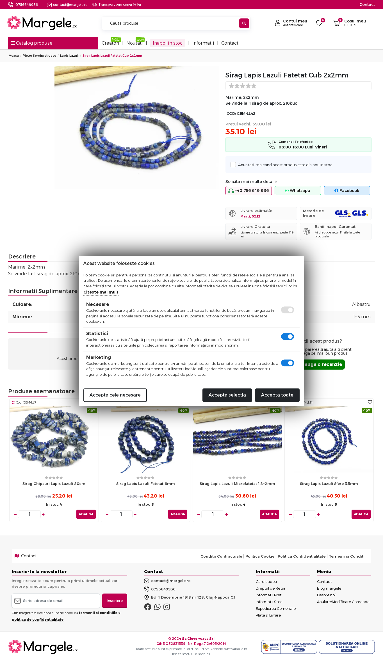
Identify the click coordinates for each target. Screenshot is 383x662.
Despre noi (326, 595)
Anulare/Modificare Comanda (343, 601)
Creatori (110, 43)
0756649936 (26, 5)
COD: (231, 113)
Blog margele (329, 588)
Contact (367, 4)
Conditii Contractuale (221, 556)
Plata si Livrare (268, 615)
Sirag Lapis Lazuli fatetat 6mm (145, 483)
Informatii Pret (269, 595)
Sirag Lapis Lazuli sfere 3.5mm (329, 483)
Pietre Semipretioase (39, 56)
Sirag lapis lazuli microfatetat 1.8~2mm (237, 483)
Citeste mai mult (100, 292)
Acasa (14, 56)
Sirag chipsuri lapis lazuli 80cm (53, 483)
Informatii (203, 43)
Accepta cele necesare (115, 395)
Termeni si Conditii (347, 556)
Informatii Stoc (269, 601)
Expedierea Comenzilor (276, 608)
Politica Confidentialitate (301, 556)
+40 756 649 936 (248, 191)
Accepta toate (277, 395)
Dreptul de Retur (271, 588)
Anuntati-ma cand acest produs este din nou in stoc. (284, 164)
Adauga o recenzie (320, 364)
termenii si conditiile (98, 612)
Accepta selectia (227, 395)
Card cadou (266, 581)
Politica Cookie (259, 556)
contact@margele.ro (67, 5)
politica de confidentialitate (37, 619)
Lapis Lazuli (69, 56)
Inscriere (115, 600)
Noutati (134, 43)
